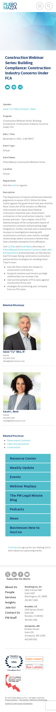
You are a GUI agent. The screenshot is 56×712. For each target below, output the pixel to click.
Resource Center (23, 458)
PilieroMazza (9, 249)
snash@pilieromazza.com (14, 420)
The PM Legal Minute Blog (26, 497)
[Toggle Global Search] (48, 6)
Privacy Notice (11, 699)
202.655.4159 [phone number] (9, 358)
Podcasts (17, 509)
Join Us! (10, 607)
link (14, 185)
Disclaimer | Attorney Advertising (33, 699)
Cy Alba (11, 246)
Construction (13, 447)
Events (15, 476)
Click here (13, 547)
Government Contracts (29, 249)
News (14, 518)
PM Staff (11, 618)
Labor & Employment (18, 443)
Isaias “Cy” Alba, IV (12, 109)
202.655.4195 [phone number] (9, 417)
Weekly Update (22, 467)
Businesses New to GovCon (25, 529)
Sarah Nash (25, 246)
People (9, 592)
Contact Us (12, 612)
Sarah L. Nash (29, 109)
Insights (10, 602)
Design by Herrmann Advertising (18, 703)
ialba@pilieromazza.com (14, 361)
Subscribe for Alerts (18, 579)
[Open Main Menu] (39, 6)
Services (10, 597)
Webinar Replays (23, 486)
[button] (7, 87)
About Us (11, 587)
